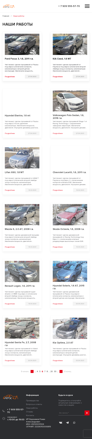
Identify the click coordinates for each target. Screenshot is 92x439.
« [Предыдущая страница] (32, 371)
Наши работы (32, 408)
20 (51, 371)
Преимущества (32, 400)
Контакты (30, 415)
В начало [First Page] (25, 371)
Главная (5, 16)
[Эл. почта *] (74, 412)
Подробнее (10, 77)
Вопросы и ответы (34, 404)
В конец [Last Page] (67, 371)
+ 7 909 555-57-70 (69, 6)
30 (55, 371)
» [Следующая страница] (61, 371)
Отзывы (29, 412)
